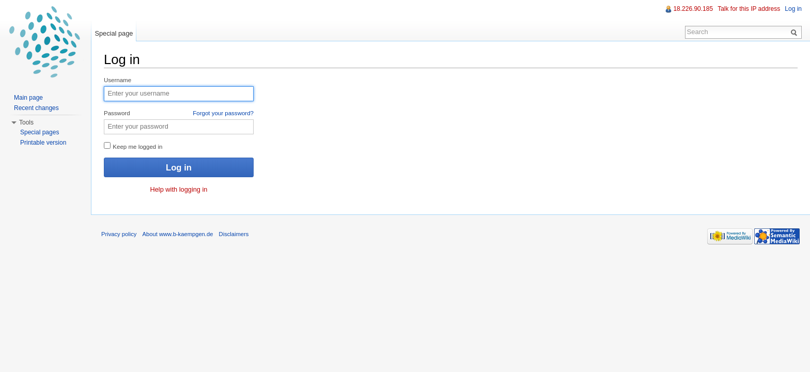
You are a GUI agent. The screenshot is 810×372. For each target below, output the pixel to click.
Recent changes (36, 108)
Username (117, 80)
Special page (114, 33)
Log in (793, 8)
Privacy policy (118, 234)
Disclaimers (234, 234)
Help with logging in (179, 189)
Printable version (43, 142)
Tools (26, 122)
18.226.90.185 (693, 8)
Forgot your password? (223, 113)
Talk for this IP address (749, 8)
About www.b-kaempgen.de (178, 234)
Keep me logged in (133, 146)
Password (179, 113)
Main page (28, 97)
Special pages (39, 132)
